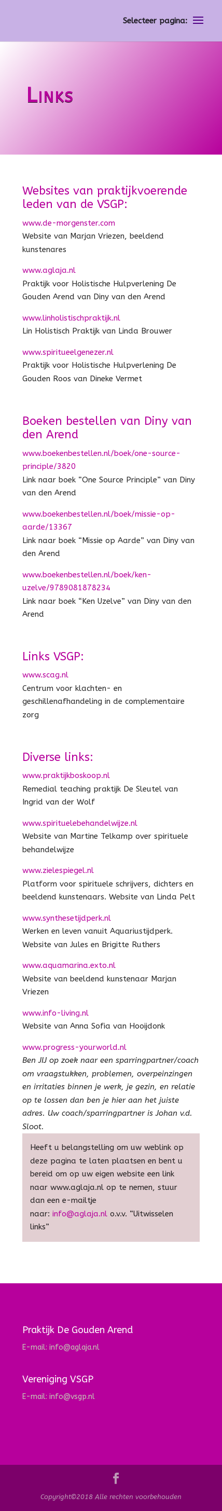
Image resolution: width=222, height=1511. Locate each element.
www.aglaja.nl (49, 270)
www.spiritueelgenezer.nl (68, 352)
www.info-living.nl (56, 1013)
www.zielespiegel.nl (58, 870)
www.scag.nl (45, 675)
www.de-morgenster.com (68, 223)
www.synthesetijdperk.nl (66, 918)
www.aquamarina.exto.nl (69, 965)
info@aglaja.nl (78, 1213)
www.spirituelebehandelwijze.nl (79, 823)
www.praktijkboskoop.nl (66, 775)
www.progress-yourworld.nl (74, 1047)
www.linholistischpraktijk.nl (71, 318)
